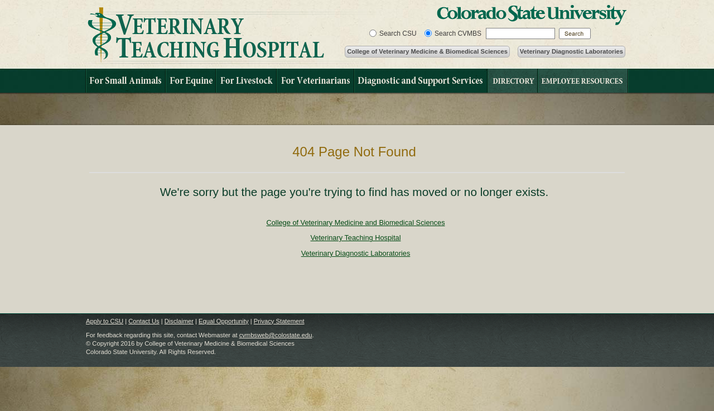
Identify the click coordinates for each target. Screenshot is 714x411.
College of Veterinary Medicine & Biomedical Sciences (427, 51)
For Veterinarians (315, 81)
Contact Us (143, 321)
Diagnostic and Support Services (420, 81)
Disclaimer (179, 321)
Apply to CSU (104, 321)
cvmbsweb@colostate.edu (275, 335)
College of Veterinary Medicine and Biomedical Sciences (355, 222)
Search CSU (398, 33)
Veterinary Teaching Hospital (231, 35)
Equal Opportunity (224, 321)
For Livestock (245, 81)
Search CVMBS (458, 33)
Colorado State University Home (531, 15)
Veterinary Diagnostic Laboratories (571, 51)
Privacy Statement (279, 321)
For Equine (190, 81)
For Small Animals (125, 81)
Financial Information (583, 81)
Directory (512, 81)
